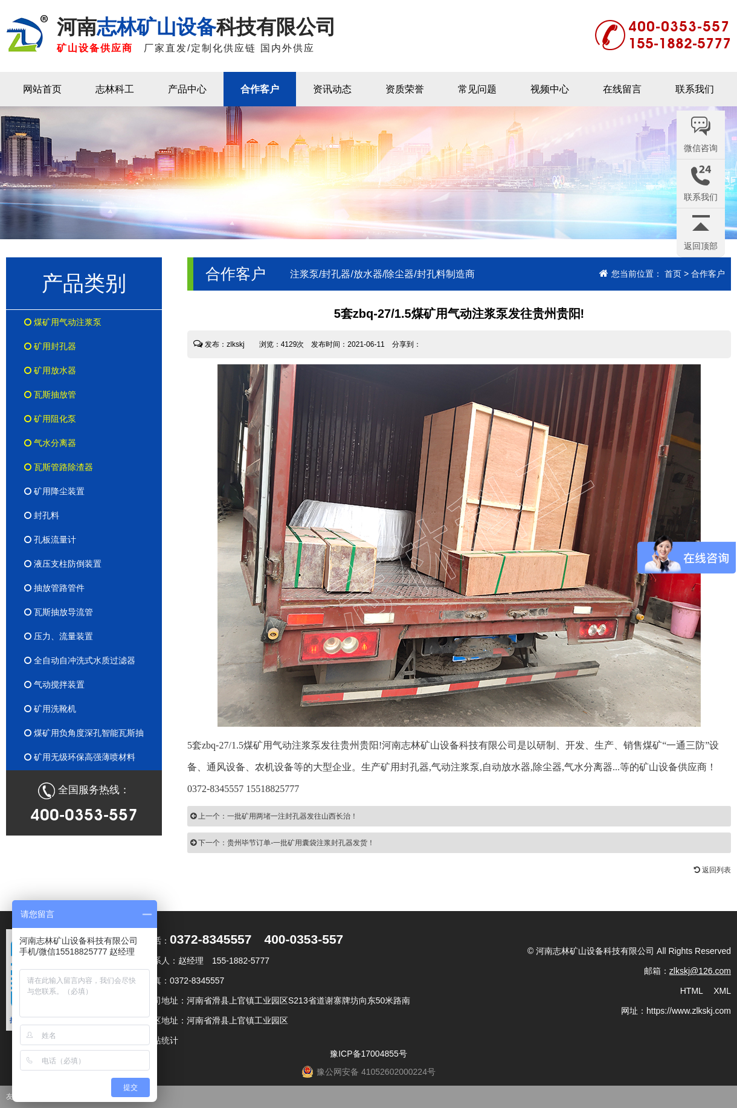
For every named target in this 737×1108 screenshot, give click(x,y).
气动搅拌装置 (54, 684)
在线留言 (622, 89)
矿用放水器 (50, 370)
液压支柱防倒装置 (62, 563)
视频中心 (549, 89)
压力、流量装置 (58, 636)
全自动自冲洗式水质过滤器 (79, 660)
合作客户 (259, 89)
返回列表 (712, 870)
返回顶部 (701, 246)
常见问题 (477, 89)
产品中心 (187, 89)
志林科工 (114, 89)
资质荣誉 (404, 89)
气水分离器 (50, 443)
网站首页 (42, 89)
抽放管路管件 (54, 588)
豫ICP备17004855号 (368, 1053)
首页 (673, 274)
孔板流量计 (50, 539)
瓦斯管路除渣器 (58, 467)
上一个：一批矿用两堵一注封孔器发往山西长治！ (274, 816)
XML (722, 991)
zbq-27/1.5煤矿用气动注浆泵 (261, 745)
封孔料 (41, 515)
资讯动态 (332, 89)
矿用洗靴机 (50, 708)
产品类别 (84, 283)
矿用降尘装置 (54, 491)
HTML (691, 991)
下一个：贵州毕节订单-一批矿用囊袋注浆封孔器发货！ (282, 843)
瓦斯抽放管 (50, 394)
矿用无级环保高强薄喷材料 (79, 757)
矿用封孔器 (50, 346)
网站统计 (161, 1040)
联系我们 (694, 89)
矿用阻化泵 (50, 419)
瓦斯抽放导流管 (58, 612)
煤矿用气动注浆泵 (62, 322)
